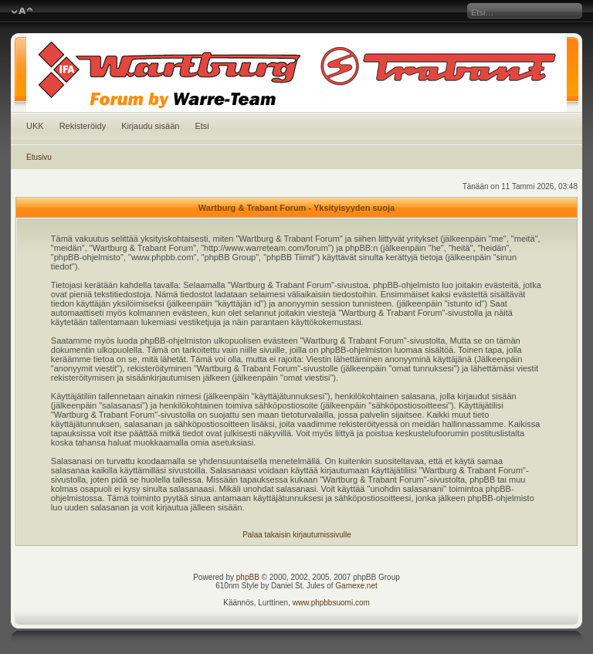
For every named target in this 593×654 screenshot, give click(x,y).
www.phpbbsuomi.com (331, 602)
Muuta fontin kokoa (22, 12)
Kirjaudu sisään (150, 125)
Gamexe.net (356, 585)
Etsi (201, 125)
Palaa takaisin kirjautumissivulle (296, 534)
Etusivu (39, 157)
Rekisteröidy (83, 125)
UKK (35, 125)
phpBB (247, 577)
